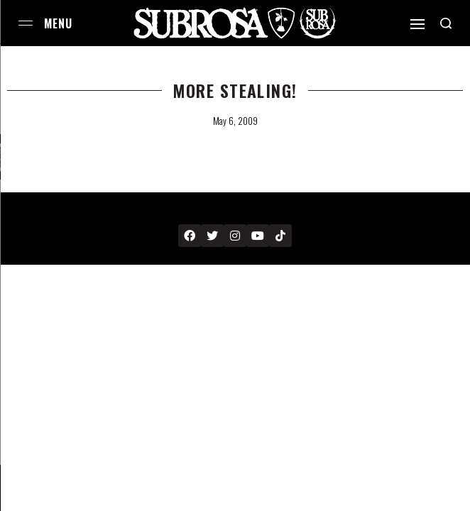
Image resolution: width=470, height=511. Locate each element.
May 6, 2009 (235, 121)
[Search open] (445, 23)
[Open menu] (25, 23)
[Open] (417, 24)
